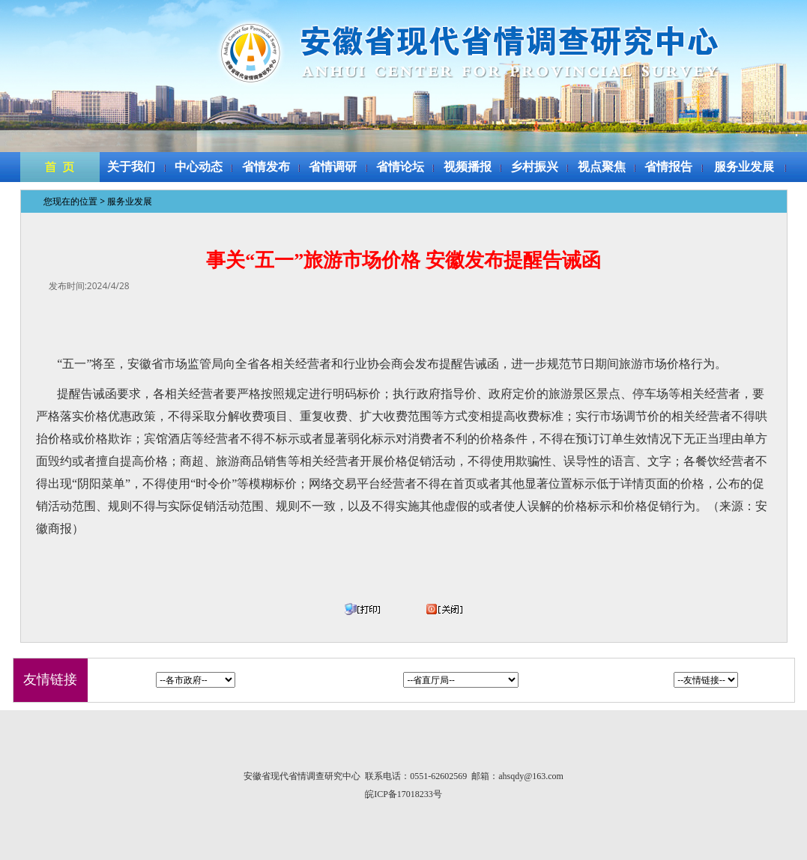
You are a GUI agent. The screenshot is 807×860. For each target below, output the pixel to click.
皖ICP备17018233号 (403, 794)
